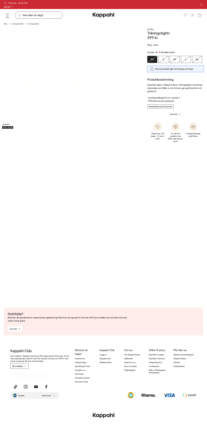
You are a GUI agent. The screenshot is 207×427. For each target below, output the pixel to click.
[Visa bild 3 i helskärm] (24, 165)
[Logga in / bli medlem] (192, 15)
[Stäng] (201, 4)
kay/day (150, 29)
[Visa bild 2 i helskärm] (106, 78)
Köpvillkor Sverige (156, 354)
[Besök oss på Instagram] (25, 386)
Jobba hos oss (130, 362)
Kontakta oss (80, 370)
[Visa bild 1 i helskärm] (35, 78)
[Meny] (7, 15)
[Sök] (42, 15)
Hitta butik (79, 374)
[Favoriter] (185, 15)
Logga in (103, 354)
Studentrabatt (179, 366)
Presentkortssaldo (82, 378)
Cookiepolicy (154, 366)
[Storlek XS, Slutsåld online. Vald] (152, 59)
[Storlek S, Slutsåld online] (163, 59)
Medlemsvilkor (106, 362)
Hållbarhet (128, 358)
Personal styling (81, 381)
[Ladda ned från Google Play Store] (41, 376)
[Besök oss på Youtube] (36, 386)
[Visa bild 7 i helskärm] (106, 252)
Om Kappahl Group (132, 354)
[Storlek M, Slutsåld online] (175, 59)
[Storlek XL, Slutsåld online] (197, 59)
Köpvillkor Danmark (157, 358)
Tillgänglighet (129, 370)
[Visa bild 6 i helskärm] (35, 252)
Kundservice (80, 358)
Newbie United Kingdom (183, 354)
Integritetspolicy (155, 362)
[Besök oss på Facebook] (46, 386)
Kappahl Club (105, 358)
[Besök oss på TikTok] (15, 386)
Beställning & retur (82, 366)
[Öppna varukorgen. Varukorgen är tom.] (199, 15)
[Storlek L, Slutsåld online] (186, 59)
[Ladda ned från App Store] (19, 376)
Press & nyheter (130, 366)
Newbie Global (179, 358)
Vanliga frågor (81, 362)
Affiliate (176, 362)
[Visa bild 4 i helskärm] (71, 165)
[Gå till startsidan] (103, 15)
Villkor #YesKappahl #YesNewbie (157, 371)
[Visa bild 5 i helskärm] (118, 165)
